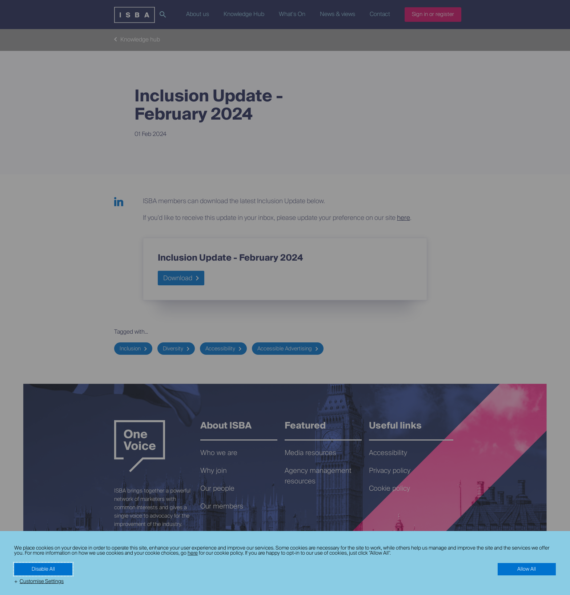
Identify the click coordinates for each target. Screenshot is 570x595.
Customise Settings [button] (42, 581)
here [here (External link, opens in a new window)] (193, 553)
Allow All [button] (526, 569)
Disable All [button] (43, 569)
